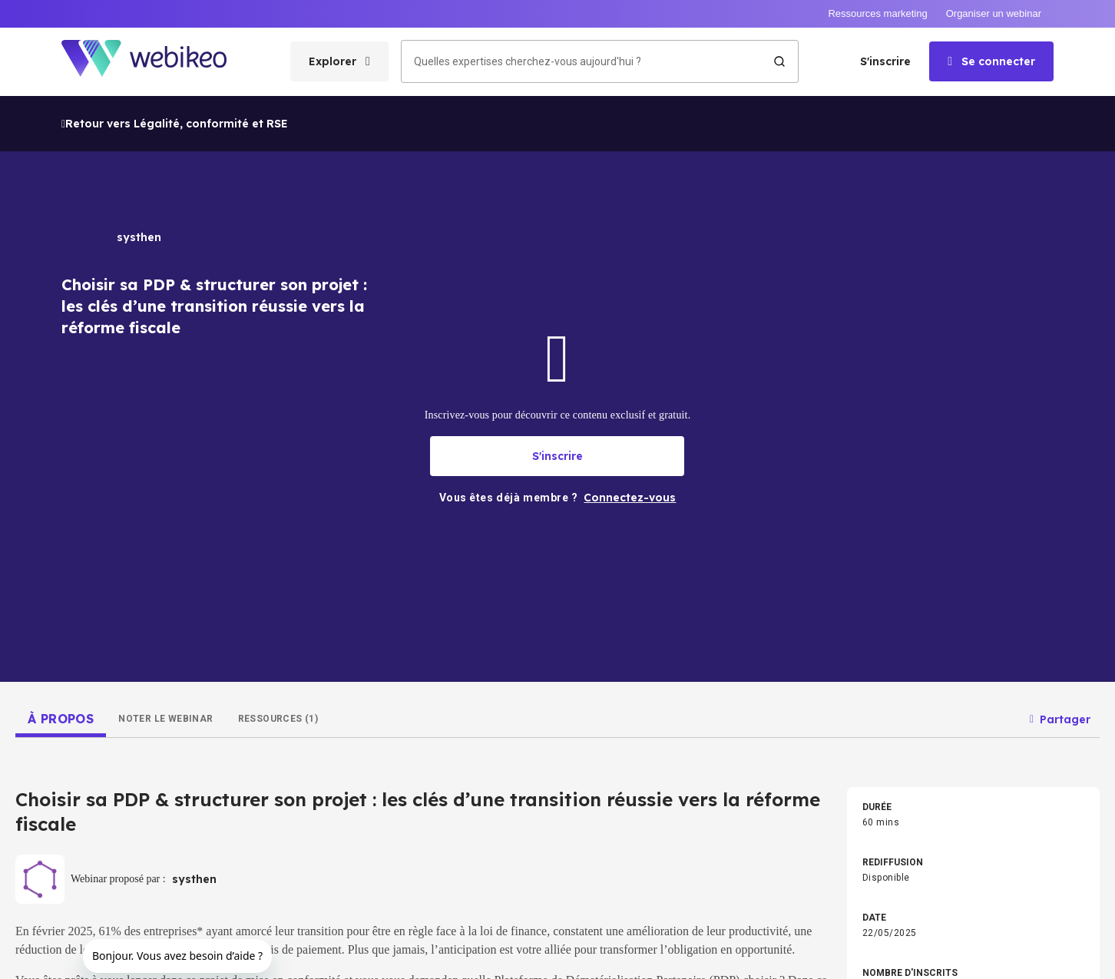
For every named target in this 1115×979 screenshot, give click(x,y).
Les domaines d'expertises (75, 724)
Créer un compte (47, 761)
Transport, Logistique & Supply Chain (917, 708)
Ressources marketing (877, 13)
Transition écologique (886, 585)
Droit (289, 659)
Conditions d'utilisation (468, 958)
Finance (857, 635)
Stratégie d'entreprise (605, 585)
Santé (291, 733)
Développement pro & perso (336, 585)
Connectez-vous (46, 798)
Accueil (20, 687)
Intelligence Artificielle (607, 610)
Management (307, 610)
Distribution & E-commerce (616, 708)
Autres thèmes (592, 733)
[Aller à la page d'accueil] (157, 62)
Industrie (297, 684)
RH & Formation (592, 635)
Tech (289, 635)
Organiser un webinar (993, 13)
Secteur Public (590, 684)
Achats (575, 659)
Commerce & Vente (881, 659)
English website (700, 958)
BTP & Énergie (869, 684)
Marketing (861, 610)
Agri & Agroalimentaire (326, 708)
